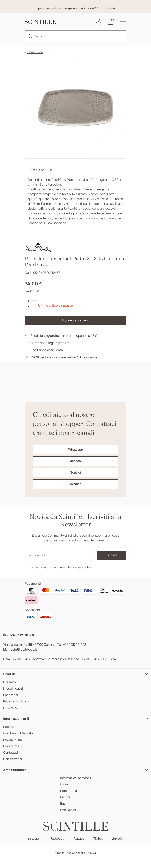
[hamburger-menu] (121, 22)
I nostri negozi (13, 690)
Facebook (57, 840)
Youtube (79, 840)
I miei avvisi (67, 812)
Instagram (33, 840)
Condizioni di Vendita (18, 735)
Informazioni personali (75, 780)
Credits (59, 854)
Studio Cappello (75, 854)
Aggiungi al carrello (75, 321)
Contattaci (11, 754)
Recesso (9, 728)
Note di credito (69, 792)
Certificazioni (13, 761)
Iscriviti (108, 557)
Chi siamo (10, 684)
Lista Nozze (11, 709)
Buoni (63, 805)
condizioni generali (57, 569)
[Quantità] (29, 307)
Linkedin (119, 840)
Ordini (63, 786)
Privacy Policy (13, 741)
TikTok (99, 840)
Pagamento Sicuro (16, 703)
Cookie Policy (13, 748)
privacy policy (85, 569)
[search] (30, 36)
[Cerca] (75, 36)
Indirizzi (65, 799)
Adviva (92, 854)
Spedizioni (10, 697)
